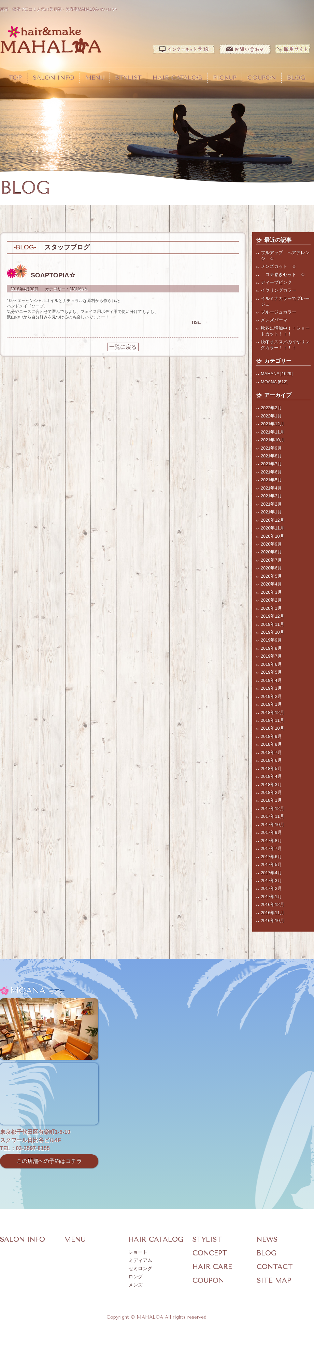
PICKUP (225, 77)
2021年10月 (272, 439)
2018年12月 (272, 712)
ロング (135, 1277)
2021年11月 (272, 432)
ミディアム (140, 1260)
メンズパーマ (274, 319)
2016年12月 (272, 904)
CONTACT (275, 1267)
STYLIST (128, 77)
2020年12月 (272, 520)
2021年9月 (271, 448)
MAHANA (78, 289)
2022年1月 (271, 415)
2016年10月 (272, 920)
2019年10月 (272, 632)
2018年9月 (271, 736)
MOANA (268, 381)
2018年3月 (271, 784)
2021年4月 (271, 488)
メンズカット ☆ (278, 266)
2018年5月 (271, 768)
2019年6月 (271, 664)
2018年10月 (272, 728)
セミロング (140, 1269)
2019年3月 (271, 688)
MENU (94, 77)
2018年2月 (271, 792)
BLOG (296, 77)
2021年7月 (271, 463)
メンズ (135, 1285)
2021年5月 (271, 479)
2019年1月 (271, 704)
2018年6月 (271, 760)
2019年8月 (271, 648)
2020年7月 (271, 560)
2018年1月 (271, 800)
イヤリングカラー (278, 290)
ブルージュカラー (278, 312)
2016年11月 (272, 912)
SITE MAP (274, 1280)
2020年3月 (271, 592)
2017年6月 (271, 856)
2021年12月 (272, 423)
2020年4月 (271, 584)
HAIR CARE (212, 1267)
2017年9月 (271, 832)
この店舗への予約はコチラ (49, 1161)
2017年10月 (272, 824)
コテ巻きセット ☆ (283, 274)
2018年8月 (271, 744)
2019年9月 (271, 640)
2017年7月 (271, 848)
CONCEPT (209, 1253)
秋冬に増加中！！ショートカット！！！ (285, 331)
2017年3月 (271, 880)
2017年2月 (271, 888)
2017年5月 (271, 864)
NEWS (267, 1239)
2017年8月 (271, 840)
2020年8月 (271, 551)
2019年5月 (271, 672)
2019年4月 (271, 680)
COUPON (261, 77)
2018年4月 (271, 776)
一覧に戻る (123, 347)
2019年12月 (272, 616)
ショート (137, 1252)
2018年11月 (272, 720)
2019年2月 (271, 696)
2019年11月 (272, 624)
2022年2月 (271, 407)
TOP (15, 77)
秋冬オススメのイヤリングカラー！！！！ (285, 344)
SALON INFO (53, 77)
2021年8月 (271, 455)
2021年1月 (271, 511)
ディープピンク (276, 282)
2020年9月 (271, 544)
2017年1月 (271, 896)
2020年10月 (272, 536)
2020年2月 (271, 600)
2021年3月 (271, 495)
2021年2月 (271, 504)
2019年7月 (271, 656)
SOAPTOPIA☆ (53, 275)
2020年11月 (272, 528)
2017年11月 (272, 816)
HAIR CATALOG (177, 77)
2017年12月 (272, 808)
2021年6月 (271, 472)
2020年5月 (271, 576)
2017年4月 (271, 872)
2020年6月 (271, 568)
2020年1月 (271, 608)
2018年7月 (271, 752)
